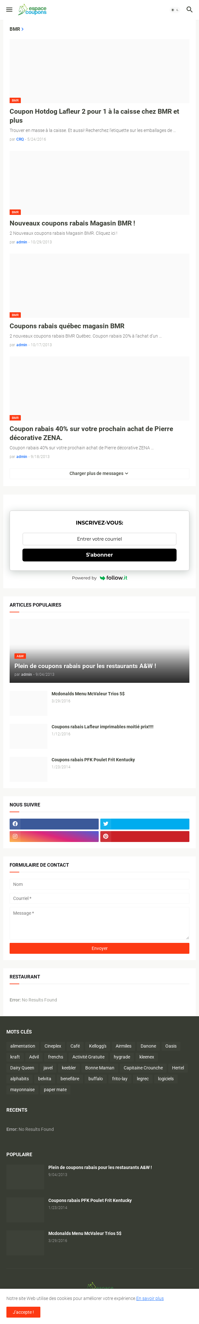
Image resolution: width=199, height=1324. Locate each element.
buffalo (95, 1078)
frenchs (55, 1056)
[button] (9, 9)
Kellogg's (97, 1046)
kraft (15, 1056)
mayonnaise (22, 1089)
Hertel (178, 1067)
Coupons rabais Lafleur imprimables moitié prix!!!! (102, 726)
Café (75, 1046)
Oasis (171, 1046)
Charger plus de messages (96, 473)
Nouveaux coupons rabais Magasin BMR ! (72, 223)
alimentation (22, 1046)
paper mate (55, 1089)
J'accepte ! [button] (23, 1312)
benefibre (70, 1078)
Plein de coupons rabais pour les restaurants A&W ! (100, 1167)
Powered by (99, 577)
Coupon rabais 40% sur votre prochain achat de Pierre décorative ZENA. (91, 433)
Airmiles (123, 1046)
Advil (34, 1056)
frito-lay (120, 1078)
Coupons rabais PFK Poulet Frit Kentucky (93, 759)
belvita (44, 1078)
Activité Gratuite (88, 1056)
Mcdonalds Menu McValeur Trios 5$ (88, 693)
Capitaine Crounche (143, 1067)
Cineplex (53, 1046)
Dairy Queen (22, 1067)
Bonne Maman (99, 1067)
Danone (148, 1046)
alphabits (19, 1078)
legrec (143, 1078)
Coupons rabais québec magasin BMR (67, 326)
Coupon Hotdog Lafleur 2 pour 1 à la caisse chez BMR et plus (94, 116)
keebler (69, 1067)
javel (48, 1067)
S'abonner (99, 555)
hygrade (122, 1056)
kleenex (146, 1056)
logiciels (166, 1078)
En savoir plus (150, 1298)
